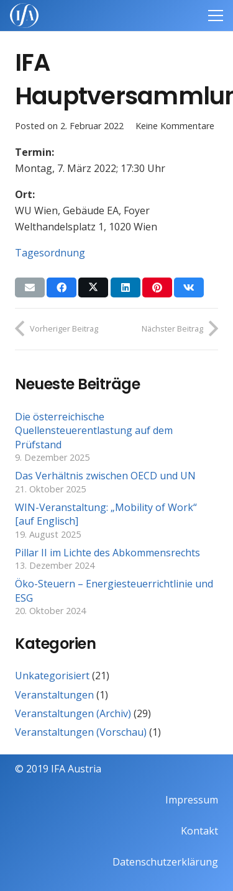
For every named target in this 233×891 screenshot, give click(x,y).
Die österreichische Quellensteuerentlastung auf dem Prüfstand (94, 430)
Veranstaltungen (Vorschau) (81, 732)
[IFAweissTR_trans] (24, 15)
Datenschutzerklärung (165, 862)
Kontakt (199, 831)
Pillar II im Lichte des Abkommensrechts (107, 552)
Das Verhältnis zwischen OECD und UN (105, 475)
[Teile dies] (61, 287)
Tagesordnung (50, 253)
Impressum (191, 800)
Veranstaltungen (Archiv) (73, 713)
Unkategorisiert (52, 675)
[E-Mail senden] (30, 287)
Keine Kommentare (174, 126)
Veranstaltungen (54, 695)
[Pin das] (157, 287)
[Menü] (215, 15)
